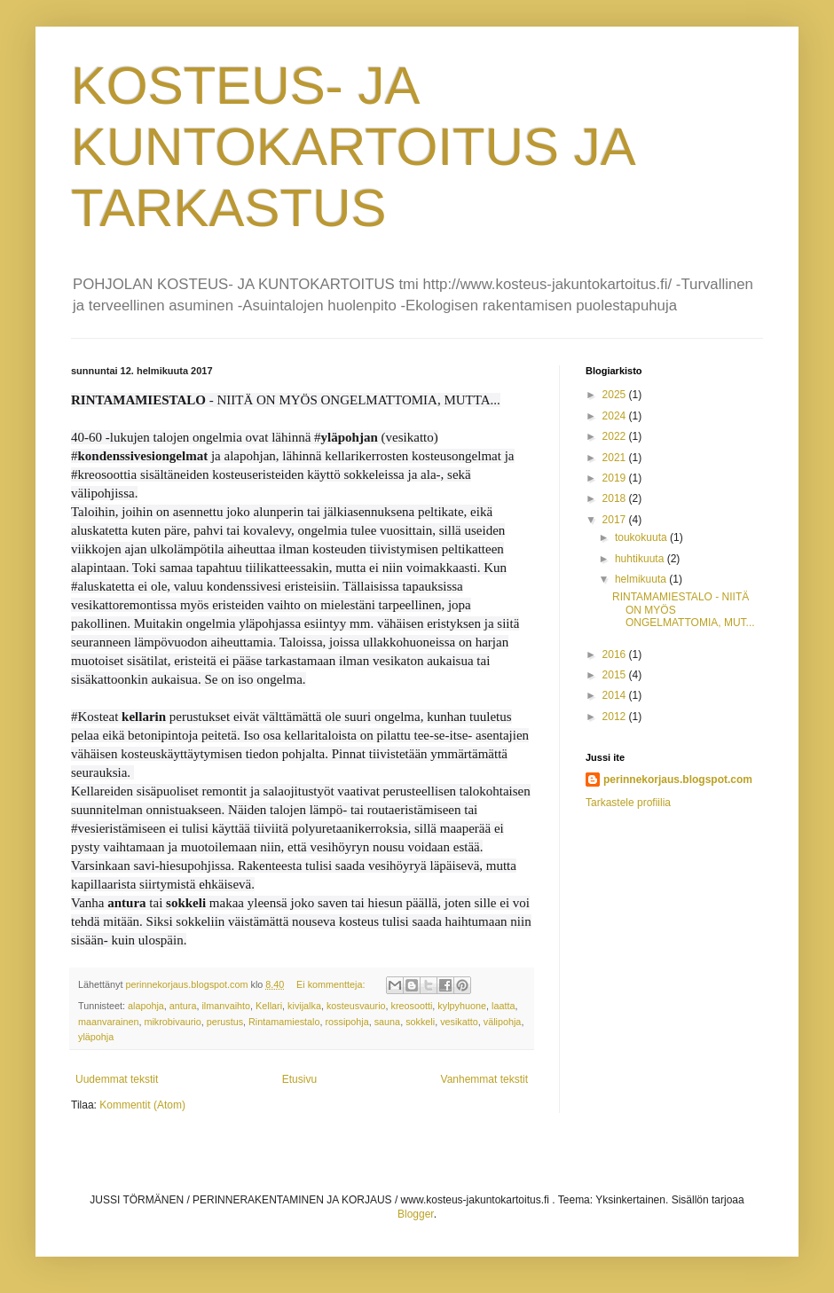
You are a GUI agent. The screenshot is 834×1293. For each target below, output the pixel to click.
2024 (615, 416)
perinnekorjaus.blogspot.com (677, 779)
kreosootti (412, 1005)
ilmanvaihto (225, 1005)
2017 (615, 519)
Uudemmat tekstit (116, 1079)
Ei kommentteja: (331, 984)
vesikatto (459, 1021)
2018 (615, 498)
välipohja (503, 1021)
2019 (615, 478)
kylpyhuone (461, 1005)
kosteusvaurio (356, 1005)
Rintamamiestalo (283, 1021)
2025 (615, 394)
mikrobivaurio (172, 1021)
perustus (225, 1021)
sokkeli (420, 1021)
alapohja (146, 1005)
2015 (615, 675)
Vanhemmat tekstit (484, 1079)
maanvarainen (108, 1021)
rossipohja (346, 1021)
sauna (387, 1021)
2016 (615, 654)
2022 (615, 436)
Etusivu (299, 1079)
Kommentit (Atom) (142, 1105)
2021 (615, 457)
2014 (615, 695)
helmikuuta (642, 579)
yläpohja (96, 1036)
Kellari (269, 1005)
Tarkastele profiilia (628, 802)
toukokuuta (642, 537)
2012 (615, 716)
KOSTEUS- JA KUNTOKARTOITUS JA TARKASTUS (352, 147)
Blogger (415, 1214)
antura (183, 1005)
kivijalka (304, 1005)
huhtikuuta (641, 558)
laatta (503, 1005)
